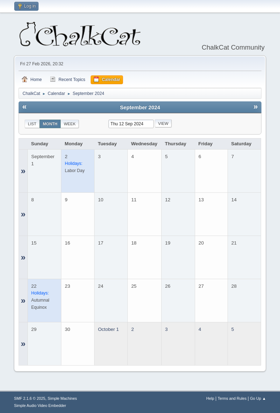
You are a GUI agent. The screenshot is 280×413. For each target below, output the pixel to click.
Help (210, 398)
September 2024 (140, 107)
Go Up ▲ (258, 398)
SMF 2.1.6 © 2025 (29, 398)
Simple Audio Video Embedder (40, 405)
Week (70, 124)
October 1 (108, 329)
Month (50, 124)
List (32, 124)
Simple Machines (62, 398)
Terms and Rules (232, 398)
